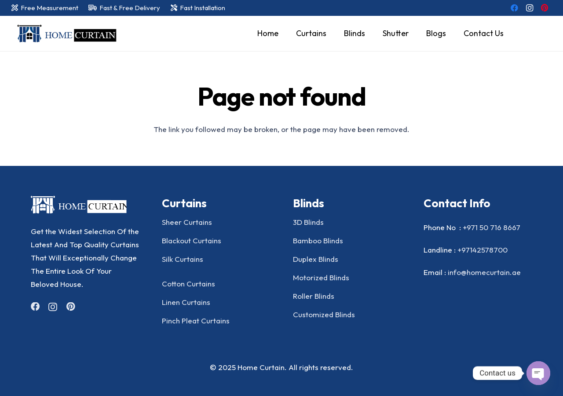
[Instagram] (529, 7)
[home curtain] (65, 34)
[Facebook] (514, 7)
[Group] (85, 205)
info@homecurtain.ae (484, 272)
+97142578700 (482, 249)
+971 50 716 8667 (491, 227)
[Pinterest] (544, 7)
